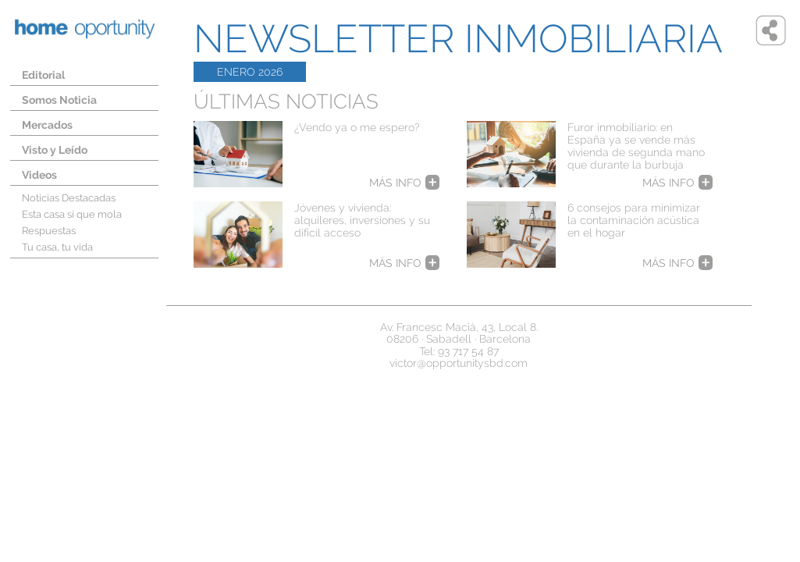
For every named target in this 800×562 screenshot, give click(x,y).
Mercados (47, 125)
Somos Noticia (59, 100)
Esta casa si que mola (72, 214)
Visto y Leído (54, 150)
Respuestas (49, 231)
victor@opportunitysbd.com (458, 363)
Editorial (43, 75)
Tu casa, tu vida (57, 247)
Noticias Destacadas (69, 198)
